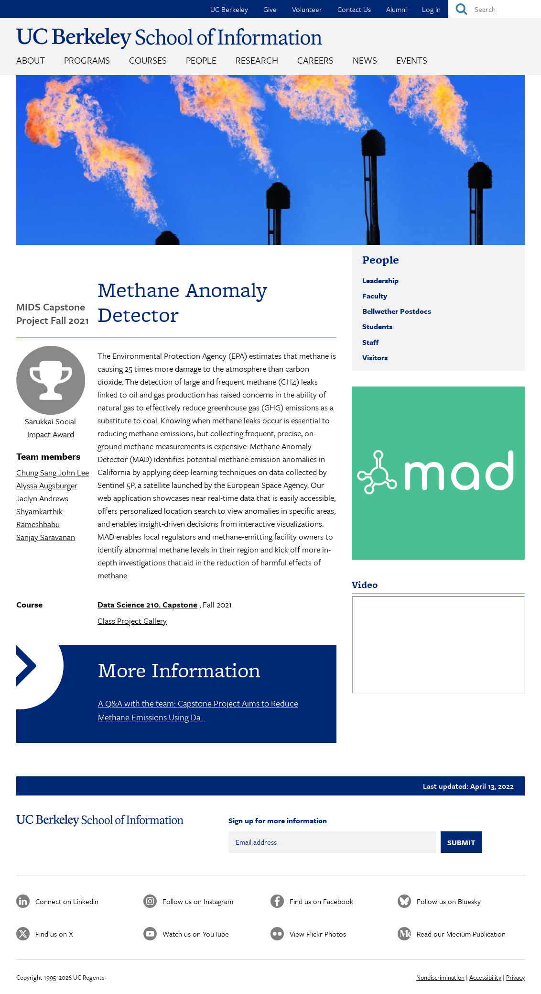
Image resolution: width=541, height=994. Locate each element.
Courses (148, 60)
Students (377, 326)
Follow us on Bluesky (449, 901)
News (365, 60)
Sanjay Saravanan (45, 537)
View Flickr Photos (318, 933)
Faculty (374, 295)
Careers (315, 60)
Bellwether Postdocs (396, 311)
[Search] (494, 9)
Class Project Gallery (132, 621)
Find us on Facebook (321, 901)
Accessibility (485, 977)
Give (270, 9)
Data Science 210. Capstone (147, 604)
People (201, 60)
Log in (431, 9)
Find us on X (54, 933)
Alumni (396, 9)
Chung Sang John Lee (52, 472)
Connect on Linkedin (66, 901)
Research (257, 60)
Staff (370, 342)
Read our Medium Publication (461, 933)
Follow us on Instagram (197, 901)
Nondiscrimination (440, 977)
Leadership (380, 280)
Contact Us (354, 9)
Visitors (375, 357)
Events (411, 60)
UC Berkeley (229, 9)
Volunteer (307, 9)
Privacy (515, 977)
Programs (87, 60)
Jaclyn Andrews (42, 498)
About (30, 60)
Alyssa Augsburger (46, 485)
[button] (438, 473)
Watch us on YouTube (195, 933)
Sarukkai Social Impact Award (50, 427)
